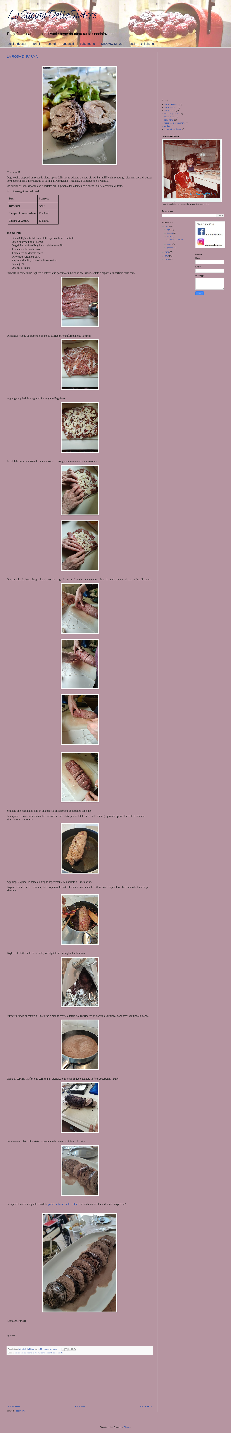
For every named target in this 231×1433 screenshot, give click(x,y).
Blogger (127, 1427)
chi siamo (147, 43)
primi (36, 43)
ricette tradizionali (39, 1353)
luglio (169, 229)
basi (132, 43)
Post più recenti (14, 1406)
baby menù (87, 43)
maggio (170, 233)
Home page (80, 1406)
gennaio (170, 248)
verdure (167, 126)
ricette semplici (170, 107)
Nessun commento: (51, 1349)
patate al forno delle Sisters (63, 1204)
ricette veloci (169, 117)
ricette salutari (170, 110)
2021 (167, 226)
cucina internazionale (172, 129)
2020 (167, 252)
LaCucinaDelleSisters (52, 16)
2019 (167, 256)
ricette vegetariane (171, 114)
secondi (51, 43)
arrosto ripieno (26, 1353)
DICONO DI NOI (112, 43)
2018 (167, 259)
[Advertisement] (80, 1380)
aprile (169, 237)
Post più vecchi (146, 1406)
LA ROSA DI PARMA (22, 56)
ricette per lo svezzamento (174, 123)
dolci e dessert (17, 43)
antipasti (68, 43)
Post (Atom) (19, 1411)
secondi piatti (58, 1353)
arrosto (18, 1353)
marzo (169, 244)
